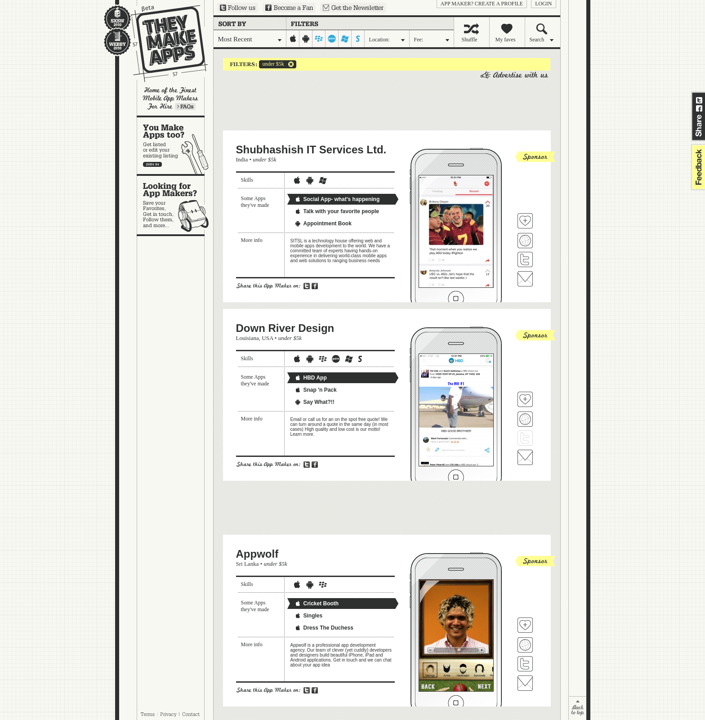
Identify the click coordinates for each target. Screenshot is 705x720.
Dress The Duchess (323, 627)
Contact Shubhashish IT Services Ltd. (525, 278)
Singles (308, 615)
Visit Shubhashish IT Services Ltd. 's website (525, 240)
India (242, 159)
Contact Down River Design (525, 457)
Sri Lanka (247, 563)
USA (267, 338)
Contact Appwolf (525, 683)
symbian (358, 38)
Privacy (168, 714)
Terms (147, 714)
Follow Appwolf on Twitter (525, 663)
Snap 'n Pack (315, 390)
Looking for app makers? (175, 205)
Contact (191, 714)
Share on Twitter (699, 100)
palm (332, 38)
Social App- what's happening (337, 199)
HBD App (310, 377)
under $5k (271, 64)
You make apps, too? (175, 145)
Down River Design (285, 328)
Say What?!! (314, 402)
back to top (577, 708)
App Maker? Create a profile (482, 3)
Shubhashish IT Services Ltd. (311, 149)
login (543, 3)
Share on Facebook (699, 108)
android (305, 38)
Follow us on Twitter (237, 8)
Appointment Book (323, 223)
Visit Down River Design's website (525, 419)
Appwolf (257, 554)
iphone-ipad (292, 38)
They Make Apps (163, 43)
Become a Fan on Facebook (289, 8)
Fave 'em (525, 220)
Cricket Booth (316, 603)
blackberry (319, 38)
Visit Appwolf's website (525, 645)
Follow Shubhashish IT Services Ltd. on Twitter (525, 259)
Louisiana (247, 338)
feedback (697, 167)
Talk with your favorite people (336, 211)
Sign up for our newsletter (353, 8)
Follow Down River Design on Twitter (525, 438)
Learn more (185, 106)
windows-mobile (345, 38)
